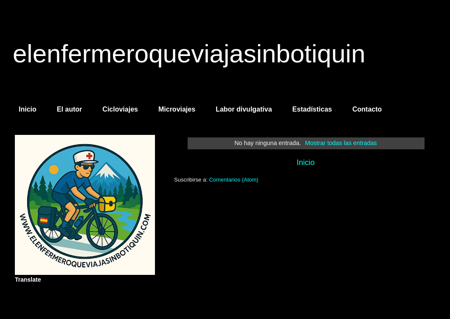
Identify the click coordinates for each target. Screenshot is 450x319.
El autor (69, 109)
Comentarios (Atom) (233, 179)
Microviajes (176, 109)
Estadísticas (312, 109)
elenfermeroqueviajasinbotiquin (189, 53)
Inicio (28, 109)
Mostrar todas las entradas (341, 143)
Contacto (367, 109)
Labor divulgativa (244, 109)
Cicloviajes (120, 109)
